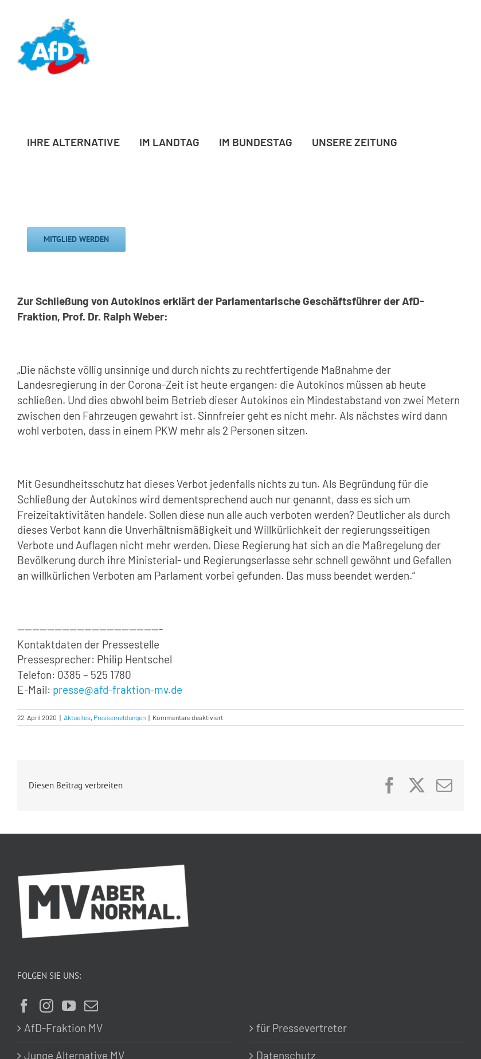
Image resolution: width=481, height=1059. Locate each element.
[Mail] (91, 1006)
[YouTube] (69, 1006)
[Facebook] (24, 1006)
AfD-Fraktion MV (63, 1027)
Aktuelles (77, 717)
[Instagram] (46, 1006)
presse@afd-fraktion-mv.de (117, 689)
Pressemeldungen (119, 717)
